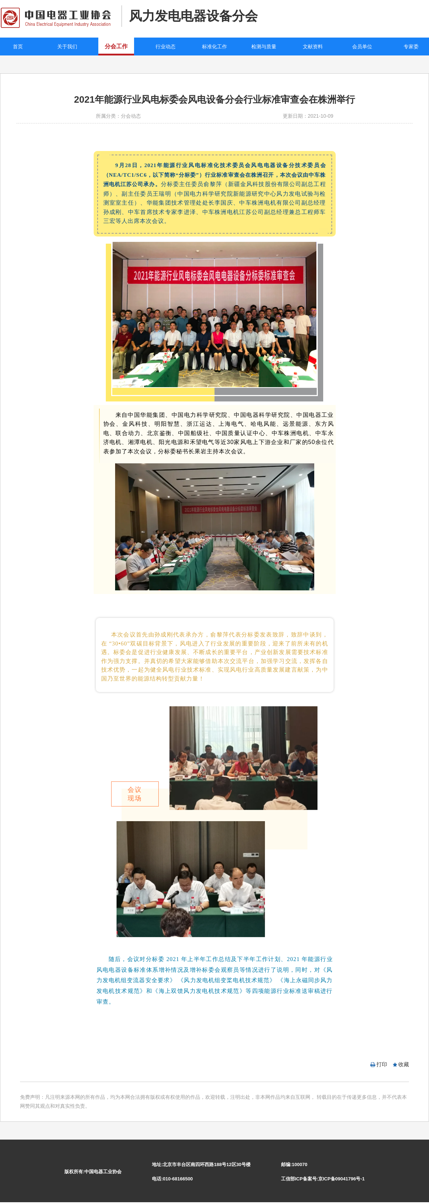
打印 (381, 1064)
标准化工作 (214, 46)
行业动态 (166, 46)
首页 (18, 46)
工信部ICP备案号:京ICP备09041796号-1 (323, 1178)
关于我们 (67, 46)
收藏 (403, 1064)
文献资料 (313, 46)
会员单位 (362, 46)
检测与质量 (263, 46)
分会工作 (116, 46)
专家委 (411, 46)
